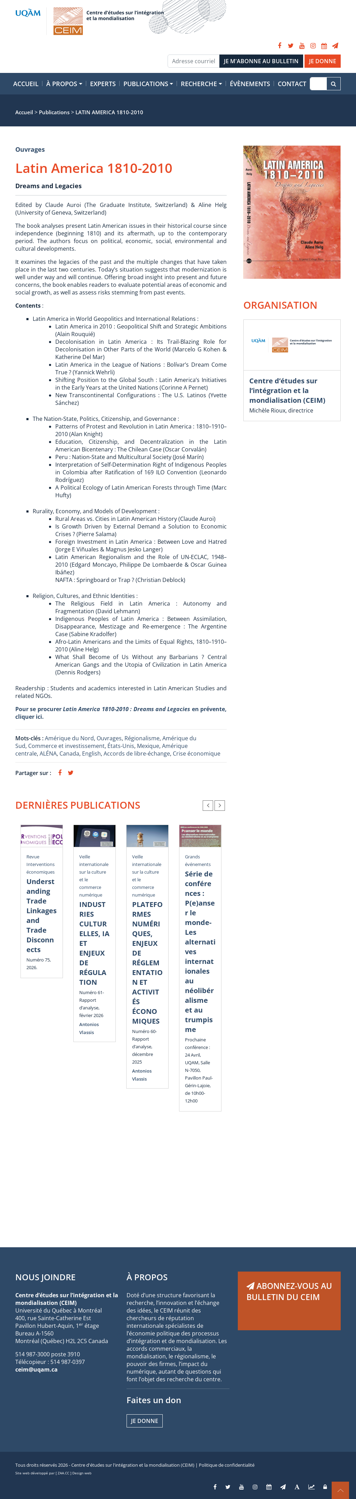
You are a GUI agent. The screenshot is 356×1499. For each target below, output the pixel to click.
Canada (69, 753)
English (91, 753)
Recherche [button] (199, 84)
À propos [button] (61, 84)
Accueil (26, 84)
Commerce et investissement (66, 746)
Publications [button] (145, 84)
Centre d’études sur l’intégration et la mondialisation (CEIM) (287, 390)
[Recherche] (318, 83)
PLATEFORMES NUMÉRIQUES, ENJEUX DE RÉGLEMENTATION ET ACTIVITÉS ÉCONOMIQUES (147, 963)
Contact (292, 84)
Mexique (148, 746)
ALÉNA (48, 753)
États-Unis (120, 746)
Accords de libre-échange (137, 753)
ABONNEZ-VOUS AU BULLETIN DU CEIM (289, 1291)
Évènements (250, 84)
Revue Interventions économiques (40, 864)
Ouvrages (30, 149)
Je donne (144, 1421)
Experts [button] (103, 84)
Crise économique (196, 753)
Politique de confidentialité (226, 1465)
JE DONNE (322, 61)
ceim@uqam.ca (36, 1369)
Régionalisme (142, 738)
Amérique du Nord (69, 738)
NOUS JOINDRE (45, 1277)
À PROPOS (147, 1277)
